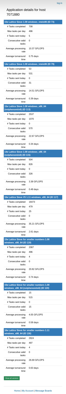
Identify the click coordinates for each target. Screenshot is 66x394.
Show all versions (11, 378)
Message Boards (43, 391)
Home (17, 391)
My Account (27, 391)
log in (59, 3)
